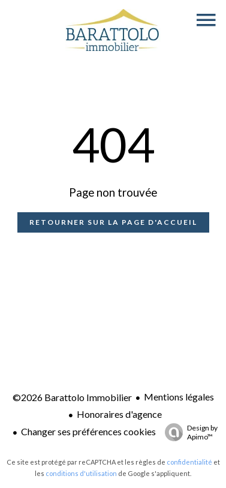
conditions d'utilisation (81, 473)
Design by (188, 432)
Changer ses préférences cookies (88, 431)
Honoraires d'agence (119, 414)
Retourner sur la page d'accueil (113, 222)
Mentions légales (179, 396)
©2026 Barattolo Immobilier (72, 397)
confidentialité (189, 462)
